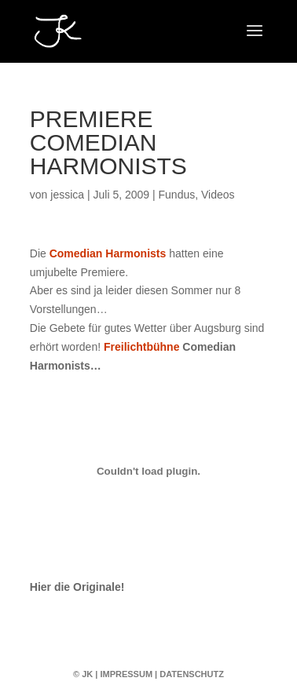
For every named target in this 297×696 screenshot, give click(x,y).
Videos (218, 194)
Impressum (126, 674)
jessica (67, 194)
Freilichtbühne (141, 347)
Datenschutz (192, 674)
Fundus (177, 194)
